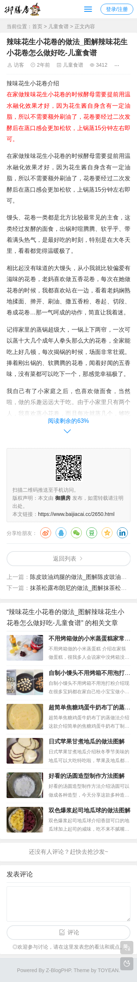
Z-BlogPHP (58, 970)
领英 (122, 532)
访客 (19, 65)
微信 (76, 532)
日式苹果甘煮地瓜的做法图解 (87, 741)
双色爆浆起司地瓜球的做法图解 (89, 810)
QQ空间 (107, 532)
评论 (73, 932)
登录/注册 (117, 9)
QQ (61, 532)
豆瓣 (91, 532)
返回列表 (64, 558)
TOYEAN (108, 970)
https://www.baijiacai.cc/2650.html (76, 514)
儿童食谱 (58, 26)
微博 (45, 532)
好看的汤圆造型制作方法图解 (87, 776)
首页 (37, 26)
